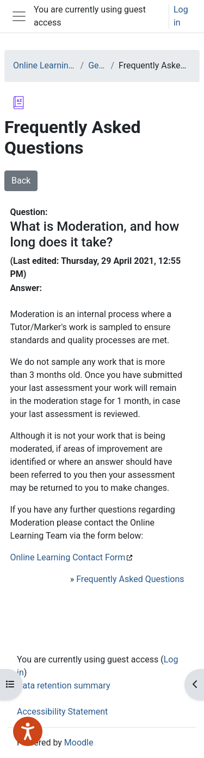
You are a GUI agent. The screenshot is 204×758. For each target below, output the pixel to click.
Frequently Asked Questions (130, 579)
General (97, 65)
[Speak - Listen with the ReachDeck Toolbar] (27, 731)
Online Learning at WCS (44, 65)
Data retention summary (63, 685)
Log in (181, 16)
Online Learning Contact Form (67, 557)
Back (20, 180)
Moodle (79, 742)
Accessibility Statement (62, 711)
